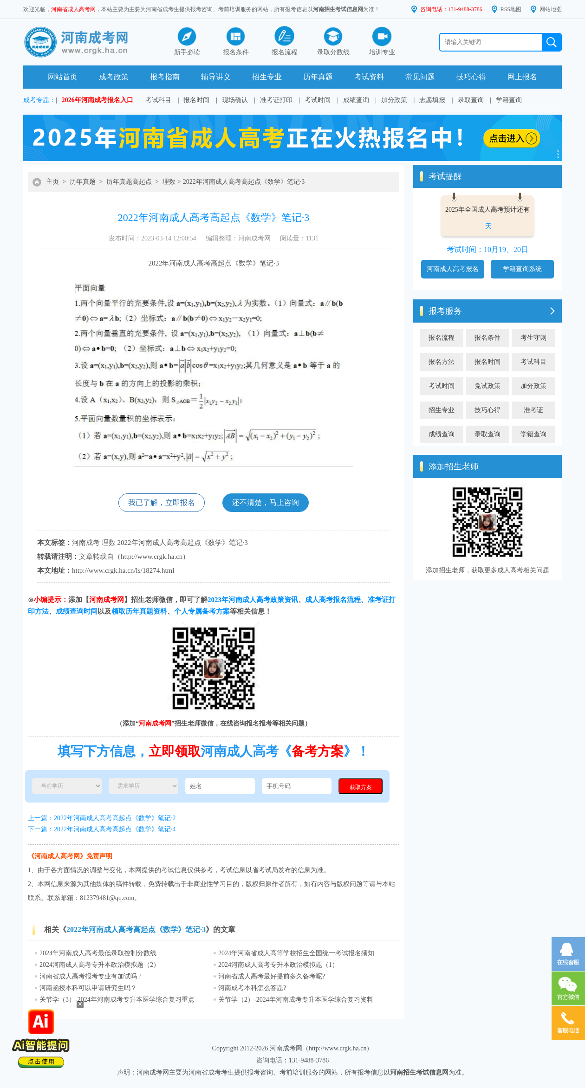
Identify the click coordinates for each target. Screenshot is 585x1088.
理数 (169, 181)
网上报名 (522, 77)
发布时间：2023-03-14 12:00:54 (152, 238)
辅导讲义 (216, 77)
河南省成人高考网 (73, 9)
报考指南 (165, 77)
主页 (52, 181)
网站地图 (551, 9)
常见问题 (420, 77)
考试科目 (158, 100)
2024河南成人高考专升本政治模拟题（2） (99, 964)
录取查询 (471, 100)
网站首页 (63, 77)
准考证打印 (276, 100)
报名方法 (442, 361)
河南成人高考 (190, 263)
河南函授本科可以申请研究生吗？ (88, 987)
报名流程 (442, 337)
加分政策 (394, 100)
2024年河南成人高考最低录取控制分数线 (97, 953)
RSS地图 (510, 9)
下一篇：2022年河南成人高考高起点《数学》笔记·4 (102, 829)
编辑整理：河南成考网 (238, 238)
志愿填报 (432, 100)
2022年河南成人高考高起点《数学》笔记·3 (244, 181)
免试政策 (487, 385)
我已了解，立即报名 (161, 502)
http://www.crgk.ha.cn (151, 556)
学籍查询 (509, 100)
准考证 (533, 410)
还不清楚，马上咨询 (265, 502)
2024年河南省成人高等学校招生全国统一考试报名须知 (296, 953)
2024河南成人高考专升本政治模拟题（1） (278, 964)
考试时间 (318, 100)
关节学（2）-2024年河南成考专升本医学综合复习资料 (295, 999)
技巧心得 (471, 77)
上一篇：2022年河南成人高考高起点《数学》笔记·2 (102, 818)
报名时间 (196, 100)
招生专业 (267, 77)
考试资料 (369, 77)
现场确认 (235, 100)
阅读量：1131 (299, 238)
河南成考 (86, 542)
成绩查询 (356, 100)
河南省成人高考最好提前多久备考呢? (271, 976)
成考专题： (39, 100)
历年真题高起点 (129, 181)
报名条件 (487, 337)
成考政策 (114, 77)
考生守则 (533, 337)
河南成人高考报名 (453, 269)
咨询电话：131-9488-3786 (451, 9)
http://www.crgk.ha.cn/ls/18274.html (123, 570)
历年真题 (318, 77)
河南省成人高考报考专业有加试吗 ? (90, 976)
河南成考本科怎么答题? (252, 987)
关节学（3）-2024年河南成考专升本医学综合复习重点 (117, 999)
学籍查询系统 (522, 269)
